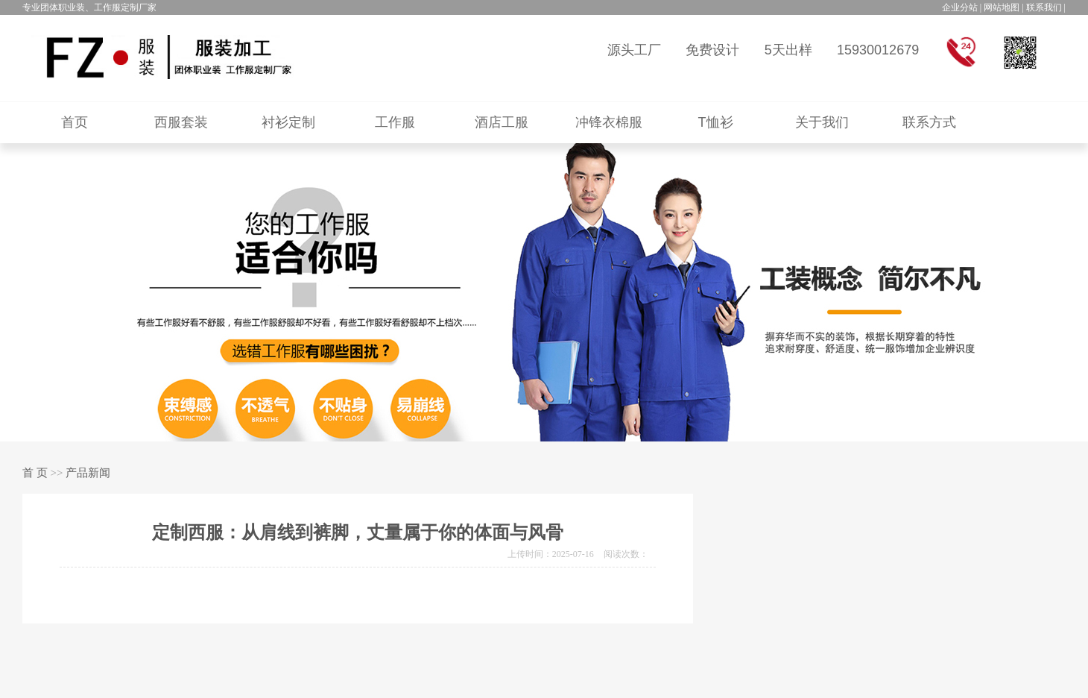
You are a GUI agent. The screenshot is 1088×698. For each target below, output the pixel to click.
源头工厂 (634, 50)
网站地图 (1001, 7)
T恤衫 (715, 122)
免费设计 (712, 50)
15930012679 (878, 50)
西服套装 (181, 122)
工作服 (395, 122)
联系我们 (1044, 7)
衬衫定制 (288, 122)
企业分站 (960, 7)
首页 (74, 122)
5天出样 (788, 50)
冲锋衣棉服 (608, 122)
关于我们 (822, 122)
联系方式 (929, 122)
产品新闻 (88, 473)
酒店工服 (501, 122)
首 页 (35, 473)
